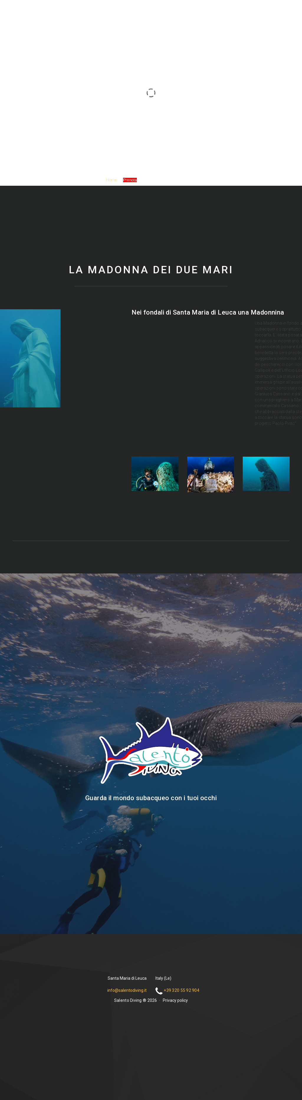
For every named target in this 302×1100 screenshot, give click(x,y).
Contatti (189, 179)
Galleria (150, 179)
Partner (169, 179)
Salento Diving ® (151, 102)
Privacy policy (175, 1000)
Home (111, 179)
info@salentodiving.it (127, 990)
